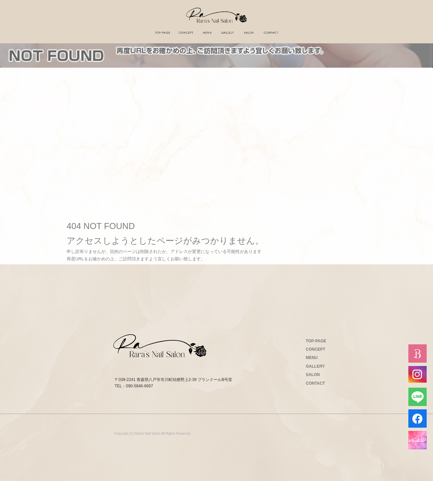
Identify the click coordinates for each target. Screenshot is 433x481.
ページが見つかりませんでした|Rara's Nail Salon (270, 153)
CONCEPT (315, 349)
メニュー (207, 32)
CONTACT (315, 383)
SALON (313, 374)
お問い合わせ (271, 32)
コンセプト (185, 32)
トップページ (163, 32)
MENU (311, 357)
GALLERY (315, 366)
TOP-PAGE (316, 341)
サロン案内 (248, 32)
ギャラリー (227, 32)
